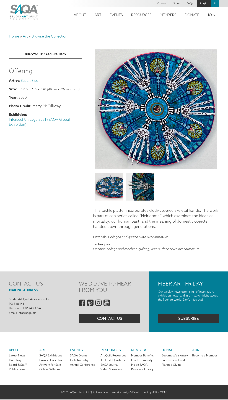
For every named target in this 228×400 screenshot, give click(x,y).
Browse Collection (51, 361)
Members (168, 15)
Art (97, 15)
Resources (141, 15)
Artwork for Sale (50, 365)
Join (211, 15)
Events (116, 15)
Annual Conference (82, 365)
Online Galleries (49, 370)
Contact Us (109, 319)
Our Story (15, 361)
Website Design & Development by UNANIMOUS (139, 392)
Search (215, 3)
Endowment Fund (173, 361)
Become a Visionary (175, 356)
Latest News (17, 356)
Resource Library (142, 370)
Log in (203, 3)
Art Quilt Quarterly (112, 361)
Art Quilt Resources (113, 356)
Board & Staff (18, 365)
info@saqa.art (27, 313)
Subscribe (188, 319)
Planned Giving (172, 365)
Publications (17, 370)
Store (176, 3)
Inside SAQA (139, 365)
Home (14, 36)
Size (12, 89)
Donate (192, 15)
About (80, 15)
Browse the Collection (50, 36)
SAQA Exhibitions (50, 356)
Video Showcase (111, 370)
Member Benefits (142, 356)
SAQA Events (78, 356)
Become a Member (204, 356)
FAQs (190, 3)
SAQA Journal (109, 365)
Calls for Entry (79, 361)
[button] (156, 167)
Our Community (141, 361)
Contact (161, 3)
